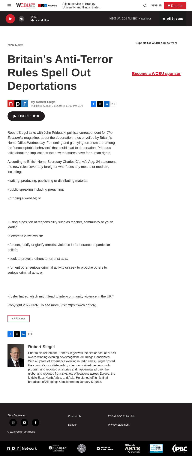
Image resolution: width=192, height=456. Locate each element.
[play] (10, 19)
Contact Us (74, 416)
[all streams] (173, 18)
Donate (177, 6)
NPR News (15, 45)
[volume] (21, 19)
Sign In (156, 5)
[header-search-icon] (145, 5)
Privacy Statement (118, 424)
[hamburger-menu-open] (9, 5)
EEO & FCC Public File (121, 416)
